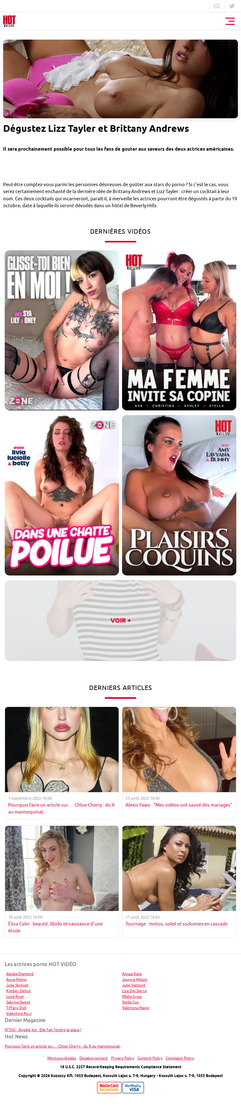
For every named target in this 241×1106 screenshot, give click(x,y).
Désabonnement (93, 1058)
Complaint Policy (180, 1058)
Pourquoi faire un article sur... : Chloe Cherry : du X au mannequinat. (63, 1046)
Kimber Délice (18, 990)
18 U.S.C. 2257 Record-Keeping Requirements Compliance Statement (120, 1066)
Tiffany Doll (16, 1007)
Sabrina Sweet (18, 1002)
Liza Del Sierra (134, 990)
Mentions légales (61, 1058)
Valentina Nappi (135, 1007)
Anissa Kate (132, 973)
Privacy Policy (122, 1058)
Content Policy (150, 1058)
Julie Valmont (134, 985)
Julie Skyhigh (17, 985)
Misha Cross (132, 996)
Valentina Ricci (19, 1013)
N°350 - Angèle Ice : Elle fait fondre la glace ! (43, 1029)
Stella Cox (130, 1002)
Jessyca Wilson (134, 979)
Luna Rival (15, 996)
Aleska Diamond (20, 973)
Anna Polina (16, 979)
